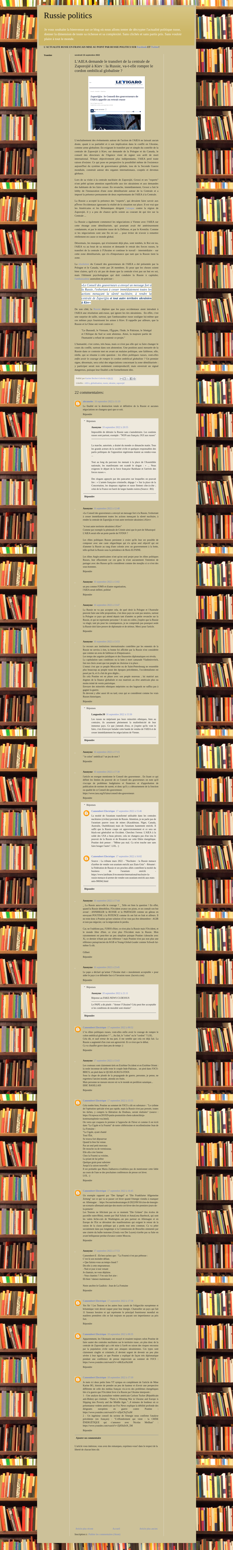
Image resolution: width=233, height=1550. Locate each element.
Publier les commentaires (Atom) (104, 1534)
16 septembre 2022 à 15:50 (119, 714)
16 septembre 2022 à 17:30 (107, 772)
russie (105, 383)
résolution (84, 263)
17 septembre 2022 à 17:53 (107, 1251)
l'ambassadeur (82, 278)
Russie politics (68, 15)
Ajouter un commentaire (88, 1438)
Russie (97, 309)
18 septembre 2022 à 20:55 (115, 427)
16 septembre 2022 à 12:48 (107, 508)
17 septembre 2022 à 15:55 (120, 1100)
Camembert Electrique (103, 811)
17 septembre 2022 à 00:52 (120, 1027)
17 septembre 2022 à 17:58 (120, 1301)
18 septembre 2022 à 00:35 (120, 1334)
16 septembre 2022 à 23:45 (107, 967)
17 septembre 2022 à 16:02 (129, 856)
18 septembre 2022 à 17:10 (120, 1377)
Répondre (87, 414)
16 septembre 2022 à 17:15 (107, 752)
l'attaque (130, 208)
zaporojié (121, 383)
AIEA (87, 383)
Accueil (116, 1528)
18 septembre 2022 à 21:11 (115, 993)
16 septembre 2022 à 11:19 (107, 401)
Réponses (91, 421)
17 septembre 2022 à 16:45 (120, 1191)
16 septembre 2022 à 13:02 (107, 582)
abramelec (88, 401)
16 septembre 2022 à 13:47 (107, 605)
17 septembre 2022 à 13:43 (107, 1060)
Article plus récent (84, 1528)
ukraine (112, 383)
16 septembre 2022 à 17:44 (107, 900)
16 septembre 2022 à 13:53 (107, 641)
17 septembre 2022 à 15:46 (129, 811)
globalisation (96, 383)
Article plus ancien (148, 1528)
